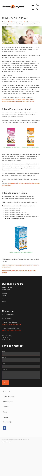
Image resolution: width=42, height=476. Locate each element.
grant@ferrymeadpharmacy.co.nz (11, 330)
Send (5, 383)
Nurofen (10, 22)
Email (3, 363)
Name (3, 351)
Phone (4, 357)
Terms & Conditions (6, 441)
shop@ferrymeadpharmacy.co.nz (11, 324)
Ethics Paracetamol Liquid (16, 109)
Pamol (26, 22)
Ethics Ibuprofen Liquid (15, 193)
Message (4, 369)
